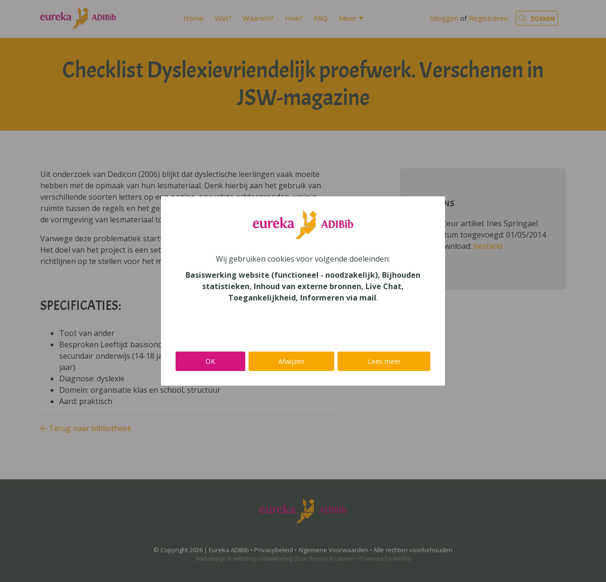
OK (210, 361)
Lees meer (384, 361)
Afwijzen (291, 361)
